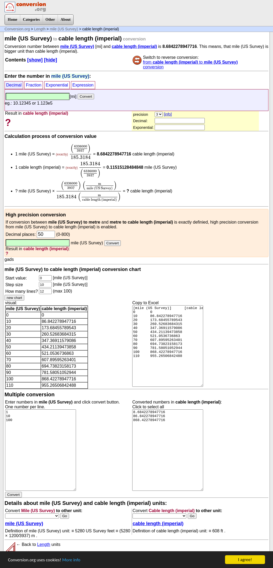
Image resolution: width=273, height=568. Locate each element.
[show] (35, 60)
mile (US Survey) (64, 29)
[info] (168, 114)
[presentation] (80, 151)
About (65, 20)
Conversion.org (17, 29)
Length (40, 29)
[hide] (50, 60)
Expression (83, 85)
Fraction (33, 85)
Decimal (14, 85)
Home (12, 20)
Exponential (57, 85)
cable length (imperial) (134, 46)
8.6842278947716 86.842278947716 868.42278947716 (167, 450)
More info (71, 560)
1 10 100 (40, 450)
